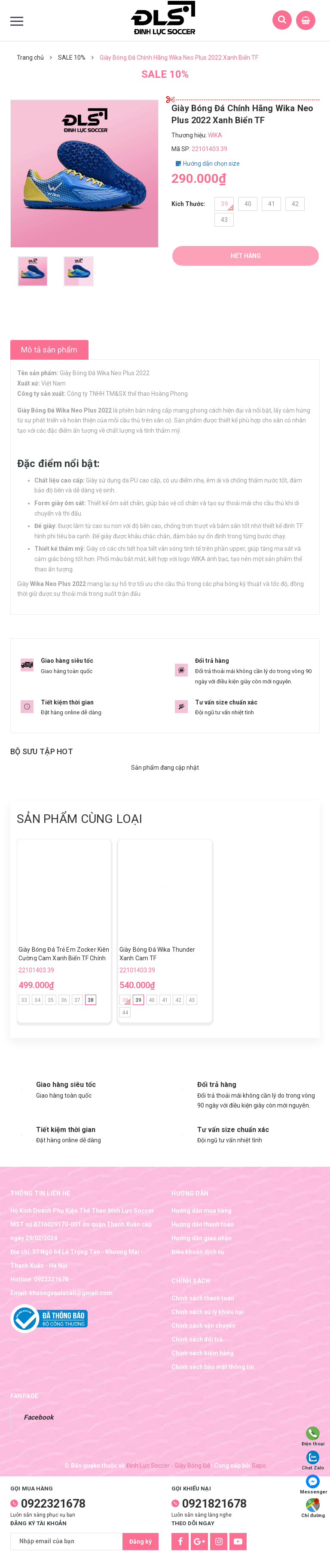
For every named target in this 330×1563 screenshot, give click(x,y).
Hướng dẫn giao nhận (201, 1238)
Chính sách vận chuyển (203, 1325)
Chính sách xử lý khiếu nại (207, 1311)
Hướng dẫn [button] (190, 1193)
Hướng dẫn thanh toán (202, 1224)
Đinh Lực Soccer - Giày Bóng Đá (168, 1465)
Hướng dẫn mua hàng (201, 1210)
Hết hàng (246, 255)
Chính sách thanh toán (202, 1298)
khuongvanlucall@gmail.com (71, 1293)
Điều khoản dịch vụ (197, 1251)
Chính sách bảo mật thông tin (212, 1366)
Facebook (38, 1417)
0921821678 (214, 1504)
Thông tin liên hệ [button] (40, 1193)
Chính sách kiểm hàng (202, 1353)
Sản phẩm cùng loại (79, 819)
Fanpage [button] (24, 1396)
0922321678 (51, 1279)
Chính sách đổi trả (197, 1339)
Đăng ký (140, 1541)
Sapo (259, 1465)
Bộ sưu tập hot (41, 751)
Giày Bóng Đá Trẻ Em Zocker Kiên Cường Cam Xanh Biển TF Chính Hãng (63, 958)
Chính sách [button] (190, 1281)
